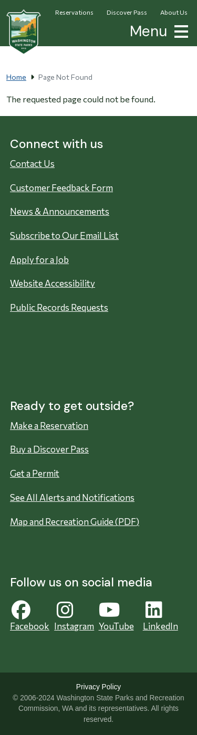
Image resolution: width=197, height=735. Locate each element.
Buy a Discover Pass (49, 449)
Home (16, 76)
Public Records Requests (59, 307)
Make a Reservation (49, 425)
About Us (174, 12)
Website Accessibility (52, 283)
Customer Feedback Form (61, 187)
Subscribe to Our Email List (64, 235)
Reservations (74, 12)
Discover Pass (127, 12)
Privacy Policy (98, 687)
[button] (179, 30)
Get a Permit (34, 473)
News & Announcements (59, 211)
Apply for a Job (39, 259)
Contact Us (32, 163)
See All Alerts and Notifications (72, 497)
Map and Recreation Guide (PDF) (74, 521)
